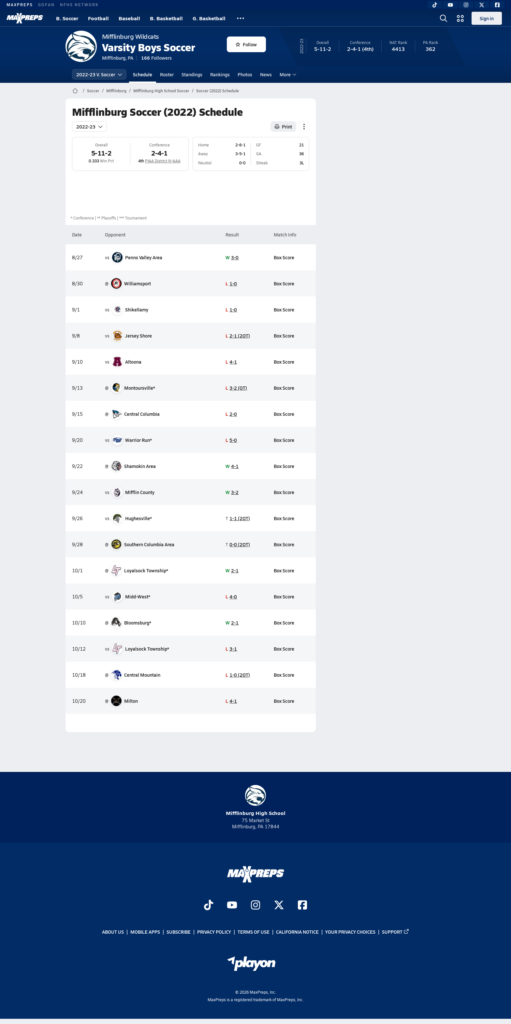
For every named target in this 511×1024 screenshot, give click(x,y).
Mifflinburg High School (255, 801)
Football (98, 18)
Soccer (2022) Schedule (217, 90)
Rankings (220, 74)
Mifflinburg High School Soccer (161, 90)
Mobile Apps (145, 931)
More (287, 74)
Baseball (129, 18)
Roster (167, 74)
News (266, 74)
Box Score (283, 257)
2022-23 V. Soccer (99, 74)
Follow (246, 44)
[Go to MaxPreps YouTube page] (232, 905)
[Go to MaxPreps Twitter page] (279, 905)
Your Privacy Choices (350, 931)
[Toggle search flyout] (443, 18)
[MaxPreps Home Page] (75, 90)
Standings (192, 74)
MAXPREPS (20, 4)
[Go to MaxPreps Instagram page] (255, 905)
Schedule (142, 74)
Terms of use (254, 931)
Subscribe (179, 931)
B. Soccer (67, 18)
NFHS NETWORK (79, 4)
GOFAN (46, 4)
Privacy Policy (214, 931)
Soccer (93, 90)
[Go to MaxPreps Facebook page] (302, 905)
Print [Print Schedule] (283, 126)
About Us (113, 931)
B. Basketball (166, 18)
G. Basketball (209, 18)
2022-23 (89, 126)
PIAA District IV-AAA (163, 160)
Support (395, 931)
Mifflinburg (116, 90)
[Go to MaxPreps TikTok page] (208, 905)
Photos (245, 74)
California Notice (297, 931)
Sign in (487, 18)
